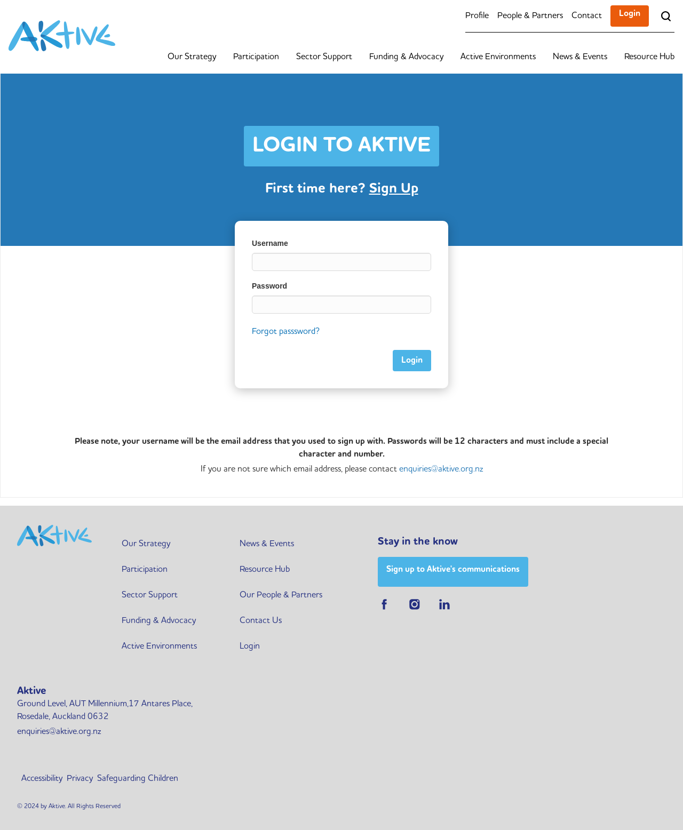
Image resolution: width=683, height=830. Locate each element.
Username (270, 243)
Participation (256, 57)
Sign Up (393, 189)
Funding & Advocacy (406, 57)
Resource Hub (649, 57)
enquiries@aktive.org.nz (441, 469)
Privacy (80, 779)
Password (269, 286)
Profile (477, 16)
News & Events (580, 57)
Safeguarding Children (137, 779)
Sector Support (324, 57)
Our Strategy (192, 57)
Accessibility (41, 779)
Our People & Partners (281, 595)
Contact (586, 16)
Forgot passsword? (286, 332)
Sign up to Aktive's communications (453, 569)
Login (629, 14)
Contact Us (261, 621)
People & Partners (530, 16)
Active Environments (498, 57)
